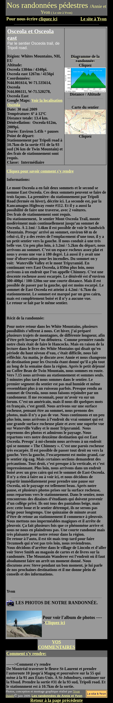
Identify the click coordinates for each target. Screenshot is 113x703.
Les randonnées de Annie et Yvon (57, 696)
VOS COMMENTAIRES (56, 645)
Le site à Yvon (93, 18)
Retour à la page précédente (56, 700)
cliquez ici (48, 18)
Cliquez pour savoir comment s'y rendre (40, 171)
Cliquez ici (55, 622)
